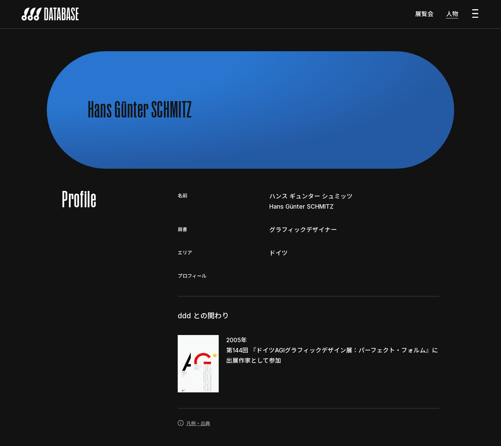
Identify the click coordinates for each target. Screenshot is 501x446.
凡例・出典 (194, 425)
